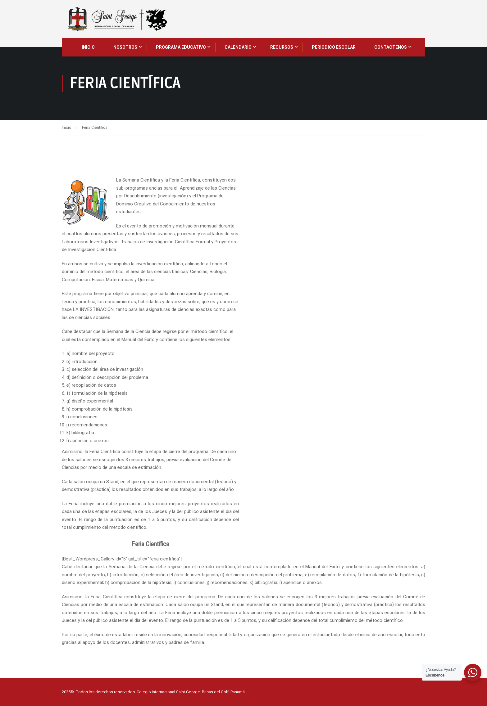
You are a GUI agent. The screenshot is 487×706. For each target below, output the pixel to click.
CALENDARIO (238, 47)
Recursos (281, 47)
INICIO (88, 47)
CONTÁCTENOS (390, 47)
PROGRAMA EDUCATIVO (181, 47)
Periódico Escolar (334, 47)
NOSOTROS (125, 47)
